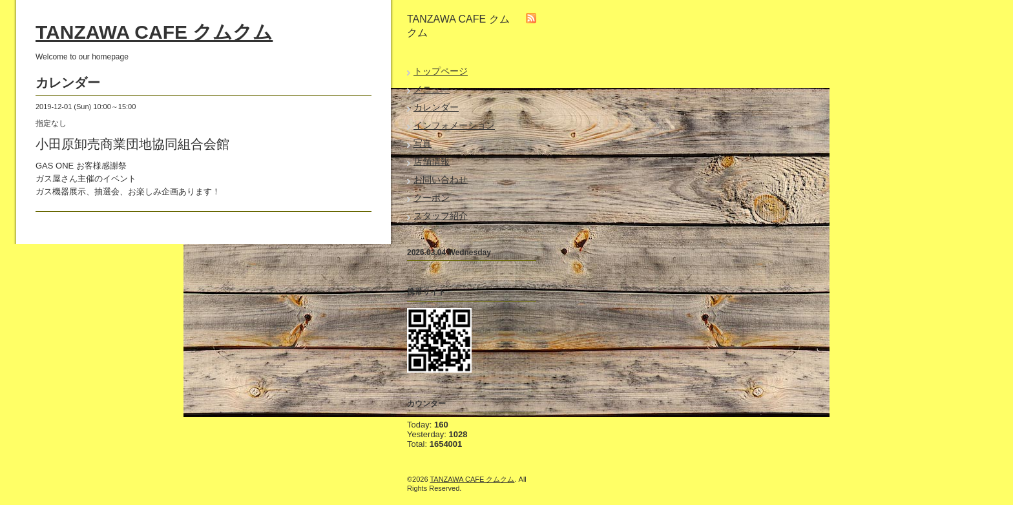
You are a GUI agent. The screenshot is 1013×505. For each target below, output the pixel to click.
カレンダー (436, 107)
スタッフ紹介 (440, 216)
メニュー (431, 89)
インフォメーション (454, 125)
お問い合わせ (440, 179)
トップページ (440, 71)
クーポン (431, 197)
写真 (422, 143)
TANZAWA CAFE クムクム (154, 32)
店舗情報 (431, 161)
